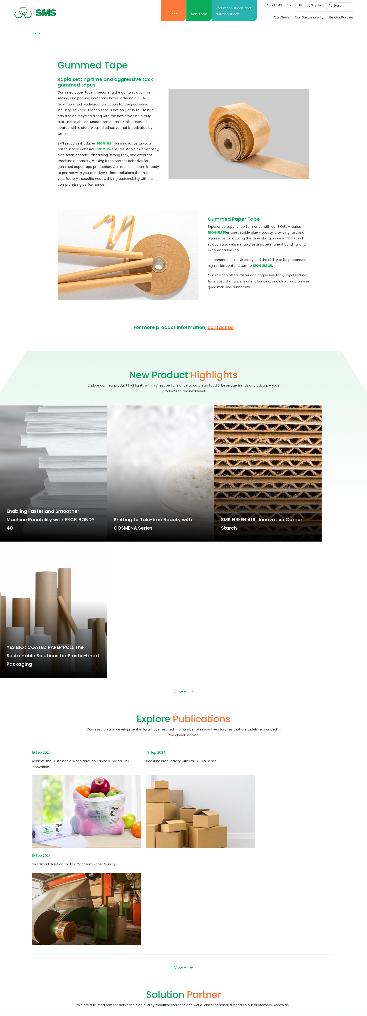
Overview (142, 880)
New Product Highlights (153, 967)
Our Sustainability (309, 17)
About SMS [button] (274, 5)
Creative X (143, 937)
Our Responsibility (285, 888)
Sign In (314, 5)
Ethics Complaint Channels (293, 985)
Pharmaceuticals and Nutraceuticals (233, 11)
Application (212, 880)
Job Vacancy (281, 931)
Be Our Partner (341, 17)
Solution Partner (148, 983)
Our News (281, 17)
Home (36, 33)
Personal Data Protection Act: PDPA (299, 896)
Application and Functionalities (160, 958)
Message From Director (154, 913)
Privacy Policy (297, 1005)
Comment (279, 976)
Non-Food (199, 14)
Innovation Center (150, 929)
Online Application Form (290, 939)
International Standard (153, 921)
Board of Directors (149, 904)
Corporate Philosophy (152, 888)
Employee (279, 947)
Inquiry (276, 968)
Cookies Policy (323, 1005)
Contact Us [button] (294, 5)
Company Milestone (151, 896)
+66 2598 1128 (49, 915)
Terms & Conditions (248, 1005)
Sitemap (276, 1005)
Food (173, 14)
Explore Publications (151, 975)
